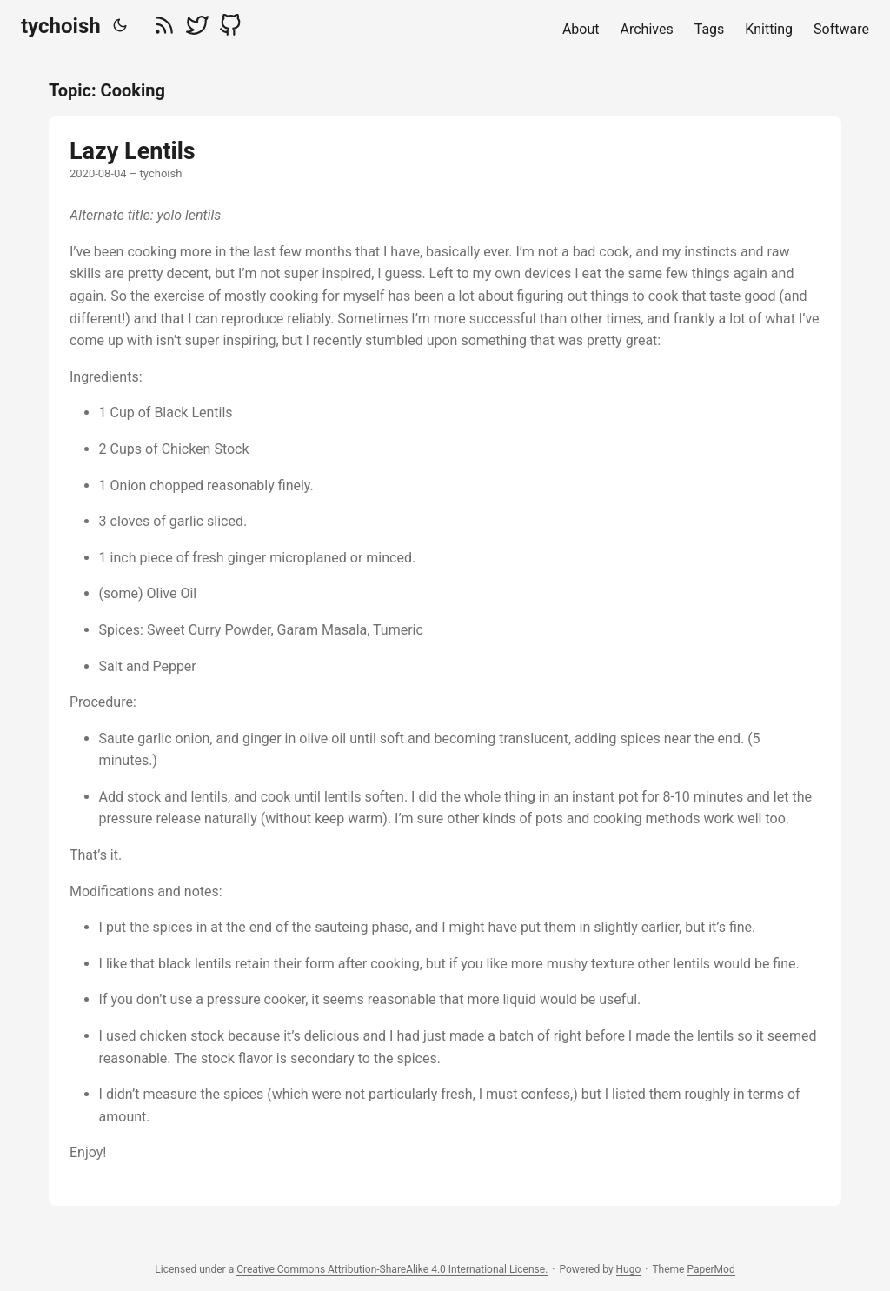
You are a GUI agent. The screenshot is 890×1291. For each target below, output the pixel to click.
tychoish (61, 26)
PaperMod (710, 1269)
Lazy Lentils (133, 151)
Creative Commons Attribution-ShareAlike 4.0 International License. (392, 1269)
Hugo (628, 1269)
